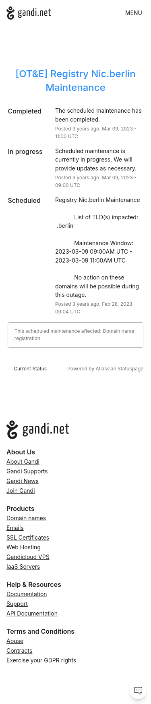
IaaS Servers (23, 566)
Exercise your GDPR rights (41, 660)
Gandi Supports (27, 471)
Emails (15, 527)
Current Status (27, 369)
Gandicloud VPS (28, 556)
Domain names (26, 518)
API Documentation (32, 613)
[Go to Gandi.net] (75, 429)
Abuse (14, 640)
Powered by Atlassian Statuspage (105, 369)
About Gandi (22, 461)
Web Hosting (23, 547)
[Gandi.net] (28, 13)
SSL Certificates (27, 537)
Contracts (19, 650)
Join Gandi (20, 490)
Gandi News (22, 480)
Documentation (26, 594)
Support (17, 603)
